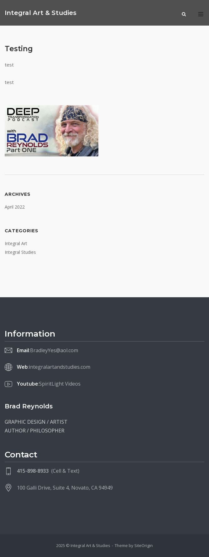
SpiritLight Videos (60, 383)
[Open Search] (184, 14)
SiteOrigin (143, 545)
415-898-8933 (33, 470)
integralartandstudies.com (59, 366)
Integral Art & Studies (41, 13)
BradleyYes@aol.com (54, 350)
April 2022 (15, 207)
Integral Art (16, 243)
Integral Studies (20, 252)
